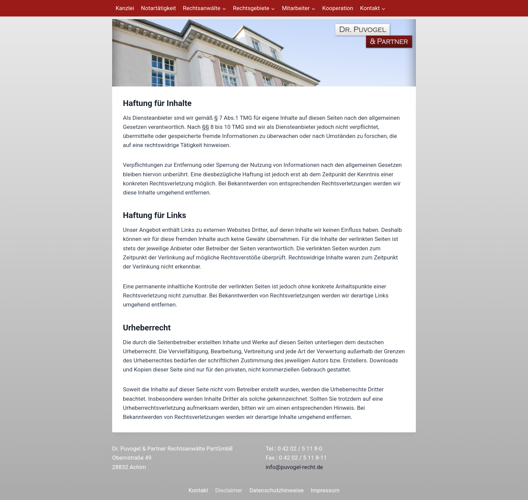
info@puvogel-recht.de (294, 467)
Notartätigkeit (158, 8)
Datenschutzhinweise (276, 490)
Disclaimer (228, 490)
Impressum (325, 490)
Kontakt (198, 490)
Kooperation (337, 8)
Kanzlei (125, 8)
